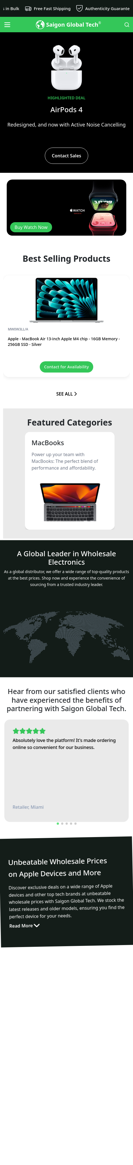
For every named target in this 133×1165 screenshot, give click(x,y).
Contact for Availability (66, 366)
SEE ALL (66, 394)
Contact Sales (66, 156)
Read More (24, 929)
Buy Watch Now (31, 227)
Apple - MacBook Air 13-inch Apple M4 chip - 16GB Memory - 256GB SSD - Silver (64, 341)
